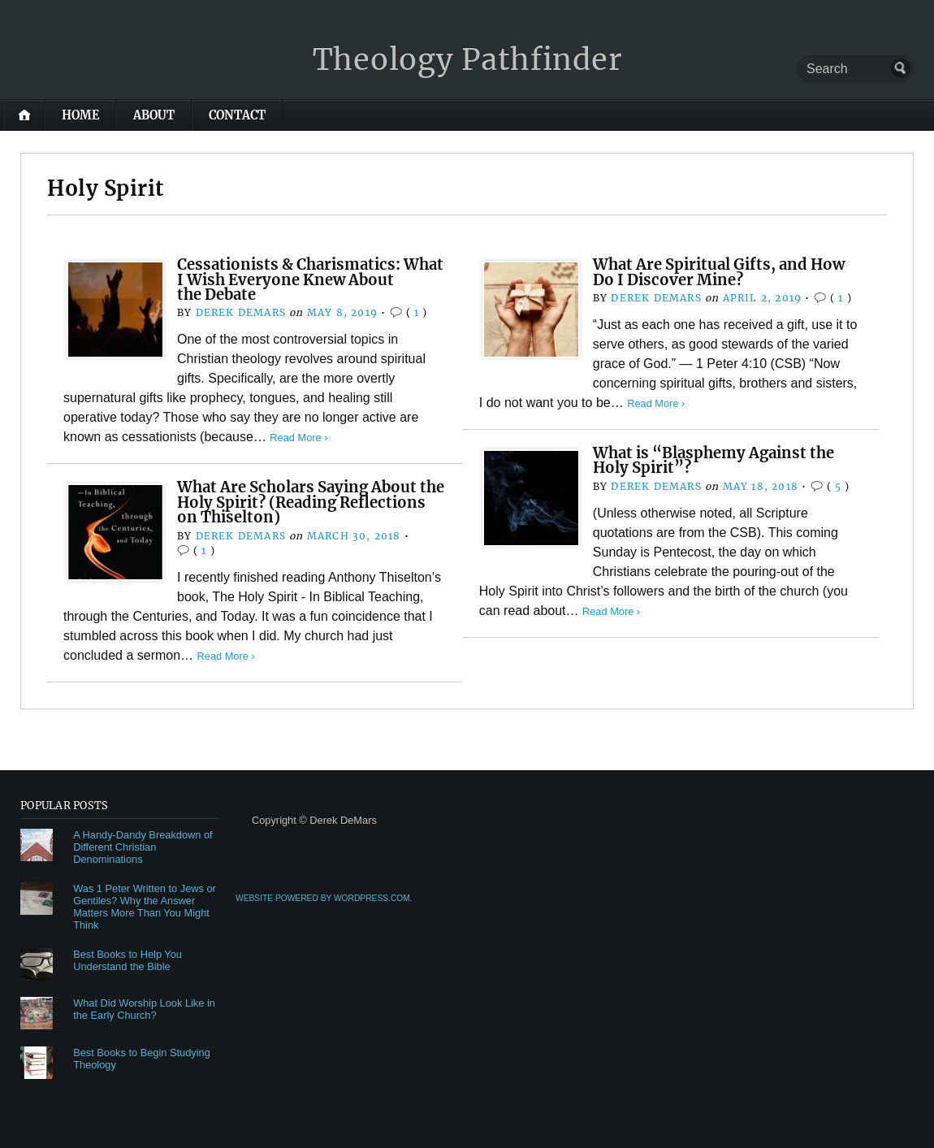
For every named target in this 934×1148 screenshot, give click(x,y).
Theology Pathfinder (467, 59)
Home (80, 115)
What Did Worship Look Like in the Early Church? (144, 1009)
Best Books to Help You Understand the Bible (127, 960)
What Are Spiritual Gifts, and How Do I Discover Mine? (719, 271)
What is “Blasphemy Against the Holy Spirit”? (713, 460)
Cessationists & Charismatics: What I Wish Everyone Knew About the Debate (310, 279)
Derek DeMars (241, 312)
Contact (237, 115)
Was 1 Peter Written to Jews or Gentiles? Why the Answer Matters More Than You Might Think (144, 906)
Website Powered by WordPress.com (323, 898)
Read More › (298, 437)
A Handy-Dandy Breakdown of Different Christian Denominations (142, 847)
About (154, 115)
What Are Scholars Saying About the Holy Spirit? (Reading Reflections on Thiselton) (310, 502)
